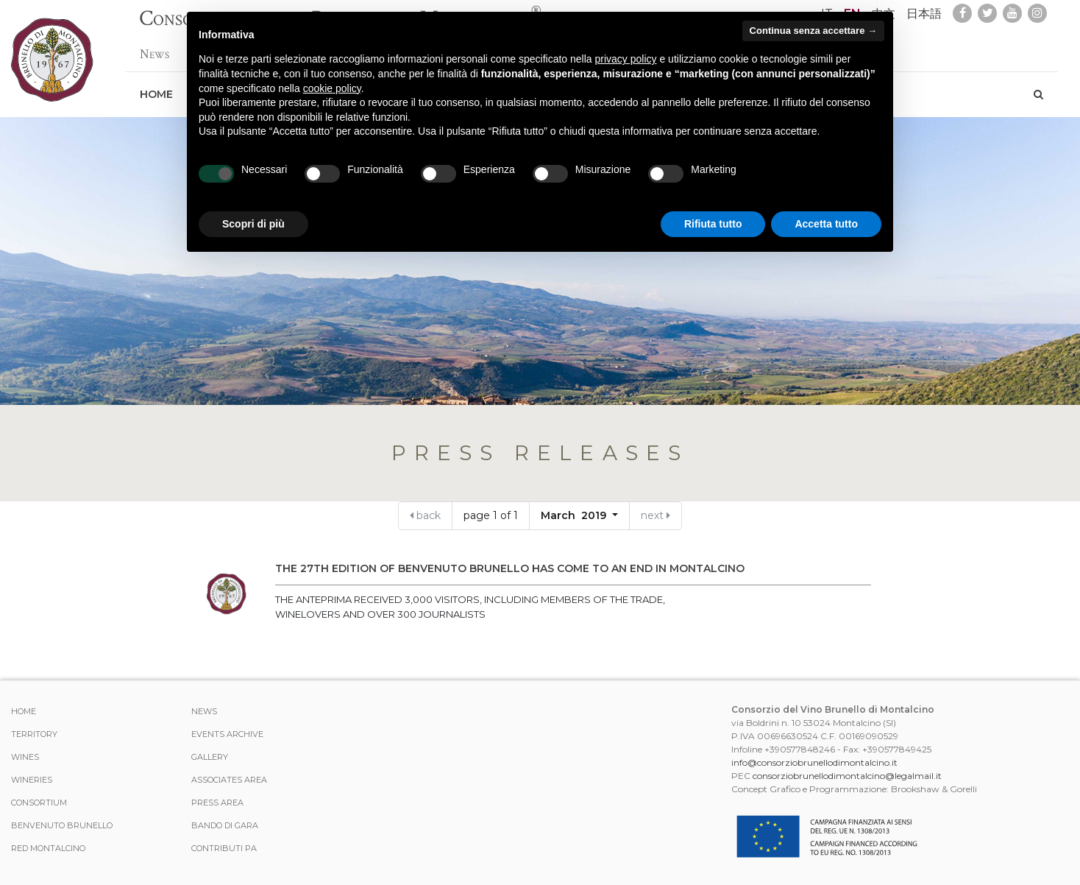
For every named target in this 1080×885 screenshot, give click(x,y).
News (154, 46)
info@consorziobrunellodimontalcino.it (814, 762)
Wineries (31, 780)
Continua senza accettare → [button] (813, 30)
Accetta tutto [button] (826, 224)
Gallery (209, 757)
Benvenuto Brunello (62, 825)
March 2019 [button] (575, 515)
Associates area (229, 780)
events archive (227, 734)
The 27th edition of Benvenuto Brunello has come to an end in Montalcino (510, 568)
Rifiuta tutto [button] (713, 224)
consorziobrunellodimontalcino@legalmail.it (847, 775)
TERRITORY (34, 734)
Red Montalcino (48, 848)
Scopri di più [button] (253, 224)
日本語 (924, 14)
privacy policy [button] (626, 59)
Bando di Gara (224, 825)
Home (156, 87)
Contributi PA (224, 848)
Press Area (217, 802)
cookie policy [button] (332, 88)
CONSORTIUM (39, 802)
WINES (25, 757)
